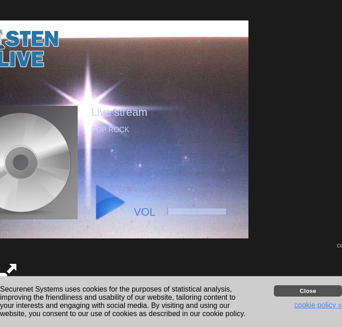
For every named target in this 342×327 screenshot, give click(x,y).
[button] (109, 202)
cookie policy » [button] (318, 305)
